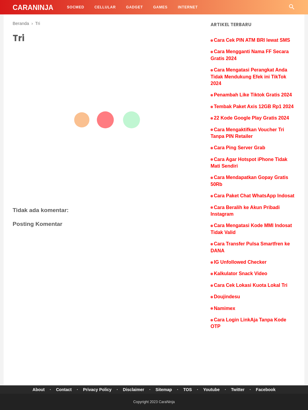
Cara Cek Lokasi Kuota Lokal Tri (251, 285)
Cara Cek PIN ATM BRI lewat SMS (252, 40)
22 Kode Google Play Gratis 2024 (251, 117)
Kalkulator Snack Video (240, 273)
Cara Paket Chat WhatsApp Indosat (254, 195)
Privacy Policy (97, 389)
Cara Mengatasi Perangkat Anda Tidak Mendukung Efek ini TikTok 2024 (249, 76)
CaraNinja (33, 7)
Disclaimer (133, 389)
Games (160, 7)
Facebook (266, 389)
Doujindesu (227, 296)
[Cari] (291, 8)
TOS (187, 389)
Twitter (238, 389)
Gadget (134, 7)
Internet (188, 7)
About (38, 389)
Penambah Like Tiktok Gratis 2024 (253, 94)
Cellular (105, 7)
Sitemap (164, 389)
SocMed (75, 7)
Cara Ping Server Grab (239, 147)
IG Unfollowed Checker (240, 262)
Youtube (211, 389)
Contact (64, 389)
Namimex (224, 308)
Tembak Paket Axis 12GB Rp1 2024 (254, 106)
